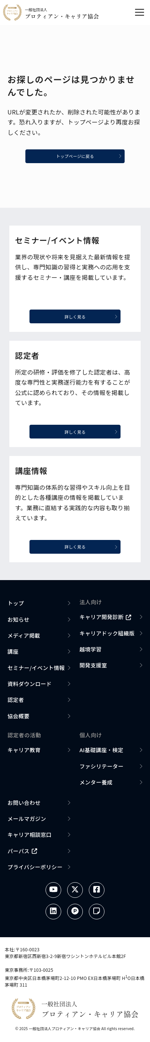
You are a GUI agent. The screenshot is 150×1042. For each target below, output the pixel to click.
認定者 (15, 702)
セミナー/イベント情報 (36, 669)
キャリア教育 (24, 752)
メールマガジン (26, 821)
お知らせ (18, 621)
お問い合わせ (24, 804)
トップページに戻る (91, 157)
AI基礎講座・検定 (101, 752)
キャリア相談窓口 (29, 837)
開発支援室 (93, 667)
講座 (13, 653)
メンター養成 (96, 784)
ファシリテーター (101, 768)
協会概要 (18, 718)
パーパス (22, 853)
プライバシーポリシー (34, 869)
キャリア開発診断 (105, 619)
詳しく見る (94, 317)
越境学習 (90, 651)
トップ (15, 605)
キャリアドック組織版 (107, 635)
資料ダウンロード (29, 686)
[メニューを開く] (139, 12)
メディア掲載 (23, 637)
